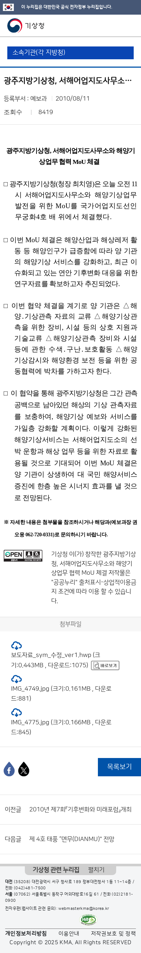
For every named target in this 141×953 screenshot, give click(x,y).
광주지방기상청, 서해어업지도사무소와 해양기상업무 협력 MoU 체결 (93, 563)
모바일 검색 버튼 (117, 25)
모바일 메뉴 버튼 (129, 25)
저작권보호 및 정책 (113, 934)
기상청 (26, 25)
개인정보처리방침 (26, 934)
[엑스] (23, 769)
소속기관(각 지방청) (38, 52)
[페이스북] (9, 769)
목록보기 (119, 767)
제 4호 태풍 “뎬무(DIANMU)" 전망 (71, 839)
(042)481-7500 (30, 888)
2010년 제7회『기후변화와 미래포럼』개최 (80, 809)
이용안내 (68, 934)
